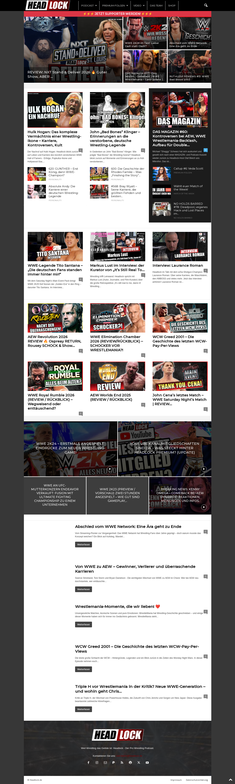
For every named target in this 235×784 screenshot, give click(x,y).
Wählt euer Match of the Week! (188, 187)
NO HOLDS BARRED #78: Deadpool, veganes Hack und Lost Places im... (190, 208)
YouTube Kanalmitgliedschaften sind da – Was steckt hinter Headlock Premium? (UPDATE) (164, 448)
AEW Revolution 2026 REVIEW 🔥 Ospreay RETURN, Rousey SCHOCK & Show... (54, 341)
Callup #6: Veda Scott (188, 168)
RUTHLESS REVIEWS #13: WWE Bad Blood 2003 (189, 78)
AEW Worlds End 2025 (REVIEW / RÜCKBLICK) (111, 397)
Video (139, 5)
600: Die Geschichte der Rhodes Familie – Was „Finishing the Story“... (127, 172)
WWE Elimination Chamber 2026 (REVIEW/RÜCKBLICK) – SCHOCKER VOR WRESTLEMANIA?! (116, 343)
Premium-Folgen (115, 5)
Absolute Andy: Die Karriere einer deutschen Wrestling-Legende (64, 191)
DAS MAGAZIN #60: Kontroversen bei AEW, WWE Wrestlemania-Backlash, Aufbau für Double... (179, 138)
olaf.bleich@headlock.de (129, 755)
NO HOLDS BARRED (183, 218)
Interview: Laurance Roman (178, 265)
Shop (172, 5)
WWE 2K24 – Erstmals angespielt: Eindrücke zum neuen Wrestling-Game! (70, 448)
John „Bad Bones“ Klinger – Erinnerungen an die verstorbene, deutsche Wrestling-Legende (115, 138)
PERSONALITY (55, 179)
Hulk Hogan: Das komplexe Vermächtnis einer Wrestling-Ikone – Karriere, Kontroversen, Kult (54, 138)
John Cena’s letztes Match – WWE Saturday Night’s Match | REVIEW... (180, 399)
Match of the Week (184, 194)
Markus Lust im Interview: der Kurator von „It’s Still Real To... (117, 267)
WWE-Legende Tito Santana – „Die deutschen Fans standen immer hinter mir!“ (55, 269)
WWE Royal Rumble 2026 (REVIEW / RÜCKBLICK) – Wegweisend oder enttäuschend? (51, 402)
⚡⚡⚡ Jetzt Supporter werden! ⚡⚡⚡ (117, 14)
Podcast (89, 5)
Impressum (176, 779)
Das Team (156, 5)
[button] (206, 5)
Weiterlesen (83, 544)
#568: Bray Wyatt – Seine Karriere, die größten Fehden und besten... (126, 191)
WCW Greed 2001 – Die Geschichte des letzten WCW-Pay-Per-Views (180, 341)
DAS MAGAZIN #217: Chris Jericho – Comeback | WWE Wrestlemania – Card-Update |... (144, 76)
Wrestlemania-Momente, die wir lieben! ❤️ (117, 606)
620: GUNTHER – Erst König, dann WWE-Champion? (63, 172)
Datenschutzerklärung (197, 779)
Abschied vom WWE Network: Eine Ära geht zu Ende (188, 44)
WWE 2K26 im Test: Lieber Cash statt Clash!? (142, 44)
